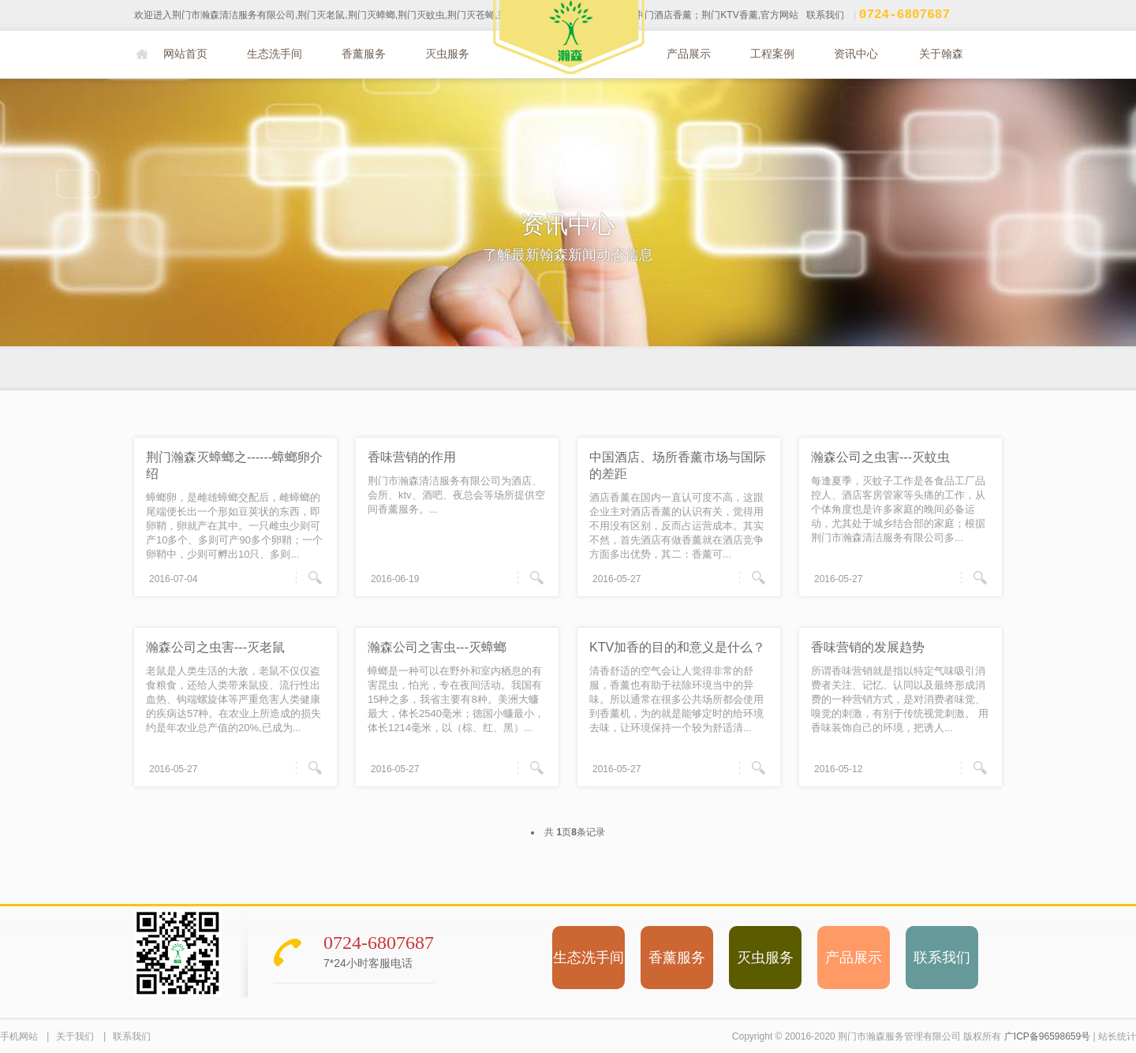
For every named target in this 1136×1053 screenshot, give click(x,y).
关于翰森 (941, 53)
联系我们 (825, 16)
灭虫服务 (447, 53)
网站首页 (185, 53)
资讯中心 (856, 53)
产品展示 (689, 53)
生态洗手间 (274, 53)
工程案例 (772, 53)
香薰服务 (364, 53)
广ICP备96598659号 (1047, 1036)
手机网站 (19, 1036)
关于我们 (75, 1036)
